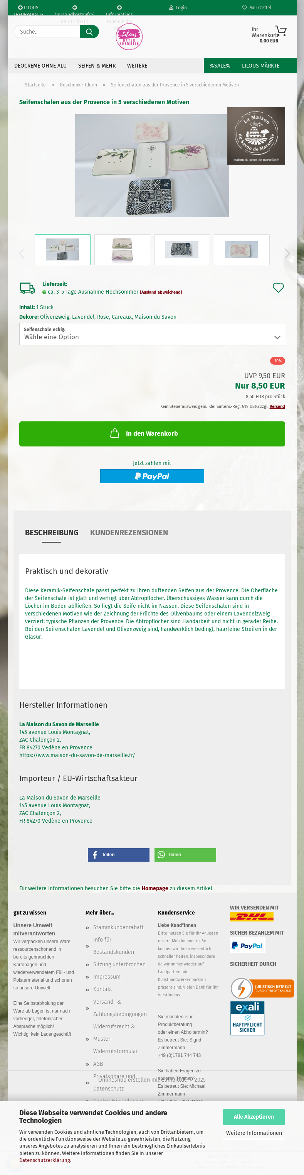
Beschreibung (52, 532)
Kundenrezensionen (129, 532)
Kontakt (102, 989)
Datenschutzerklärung (44, 1160)
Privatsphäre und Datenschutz (114, 1082)
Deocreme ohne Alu (40, 66)
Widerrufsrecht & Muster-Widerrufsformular (115, 1039)
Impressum (107, 977)
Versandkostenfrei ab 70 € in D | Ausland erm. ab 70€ (74, 10)
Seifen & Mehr (97, 66)
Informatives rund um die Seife (119, 10)
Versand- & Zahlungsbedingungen (119, 1008)
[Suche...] (89, 31)
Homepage (155, 888)
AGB (98, 1064)
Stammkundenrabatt (118, 927)
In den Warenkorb (143, 433)
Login (178, 7)
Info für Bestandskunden (113, 946)
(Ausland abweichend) (161, 292)
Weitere (137, 66)
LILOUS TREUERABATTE (28, 10)
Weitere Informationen (254, 1133)
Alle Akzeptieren (254, 1117)
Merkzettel (257, 7)
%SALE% (220, 66)
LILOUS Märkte (260, 66)
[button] (285, 253)
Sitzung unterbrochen (119, 964)
